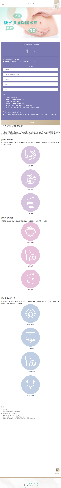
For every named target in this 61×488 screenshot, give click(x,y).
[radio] (19, 59)
